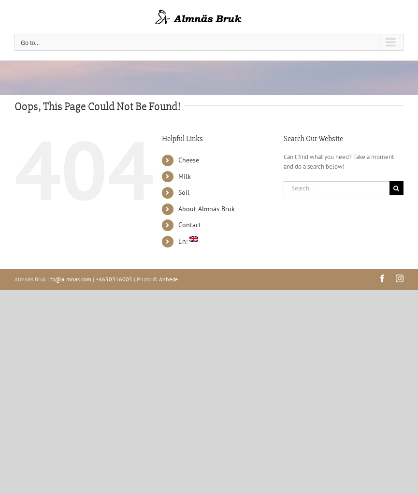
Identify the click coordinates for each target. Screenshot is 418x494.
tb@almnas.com (70, 279)
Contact (189, 224)
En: (188, 241)
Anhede (168, 279)
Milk (184, 176)
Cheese (188, 160)
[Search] (396, 188)
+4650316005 (114, 279)
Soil (183, 192)
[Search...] (336, 188)
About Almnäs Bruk (206, 208)
